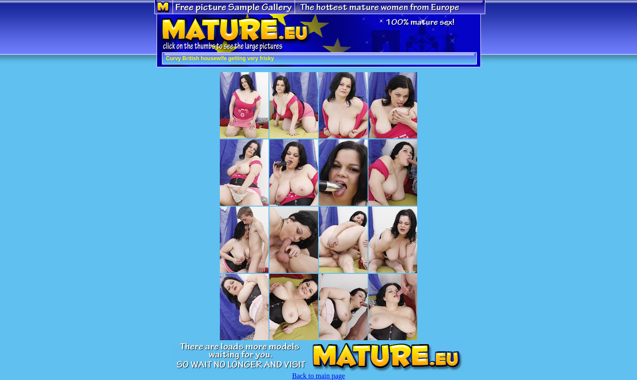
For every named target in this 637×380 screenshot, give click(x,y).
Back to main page (318, 376)
